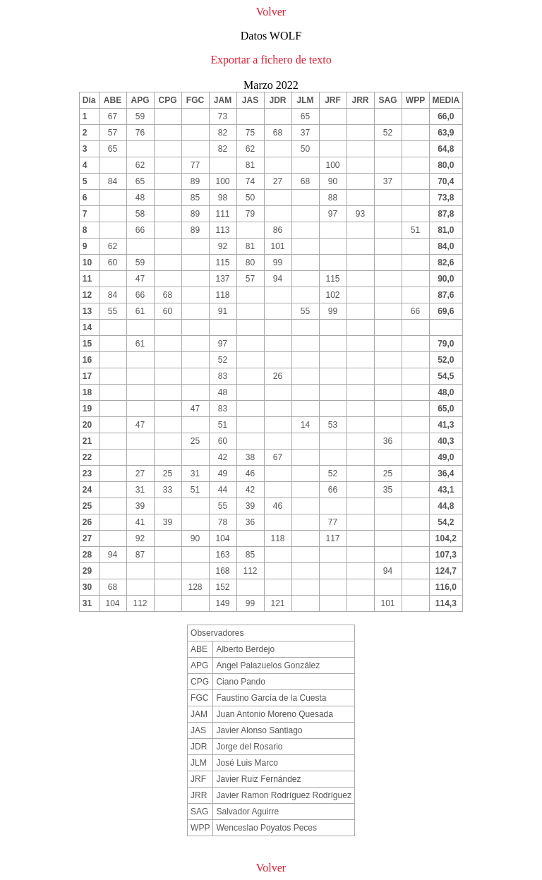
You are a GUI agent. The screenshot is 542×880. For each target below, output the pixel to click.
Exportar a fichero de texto (270, 60)
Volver (271, 12)
